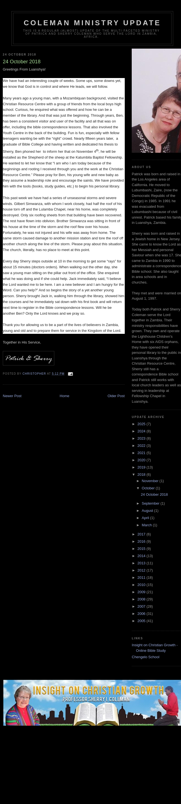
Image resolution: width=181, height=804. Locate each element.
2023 (141, 438)
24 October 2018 (154, 494)
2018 (141, 474)
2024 (141, 431)
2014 (141, 556)
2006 (141, 614)
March (147, 525)
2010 (141, 585)
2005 (141, 621)
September (151, 503)
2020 (141, 460)
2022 (141, 446)
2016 (141, 541)
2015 (141, 549)
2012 (141, 570)
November (151, 481)
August (148, 511)
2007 (141, 606)
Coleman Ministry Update (92, 23)
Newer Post (12, 396)
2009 (141, 592)
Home (64, 396)
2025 (141, 424)
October (149, 488)
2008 (141, 599)
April (146, 518)
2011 (141, 577)
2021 (141, 453)
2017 (141, 534)
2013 (141, 563)
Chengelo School (145, 657)
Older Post (115, 396)
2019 (141, 467)
